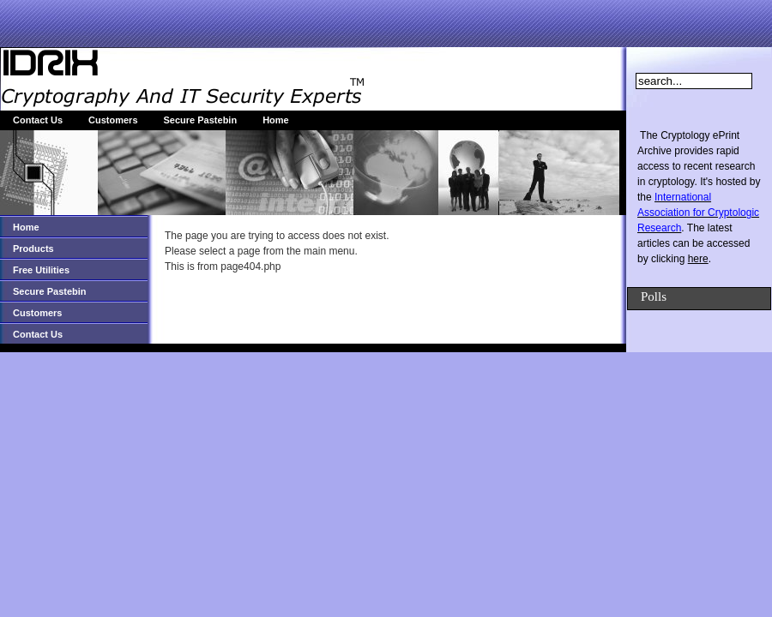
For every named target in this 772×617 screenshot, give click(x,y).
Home (275, 120)
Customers (112, 120)
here (698, 259)
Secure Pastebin (201, 120)
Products (33, 248)
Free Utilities (41, 270)
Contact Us (38, 120)
